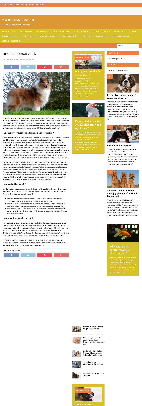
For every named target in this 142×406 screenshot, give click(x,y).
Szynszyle (85, 36)
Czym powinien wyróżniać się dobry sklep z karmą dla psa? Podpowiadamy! (87, 335)
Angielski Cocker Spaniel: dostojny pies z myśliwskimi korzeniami (122, 193)
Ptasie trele (28, 36)
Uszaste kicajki (9, 32)
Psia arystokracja (10, 36)
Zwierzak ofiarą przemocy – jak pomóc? (93, 205)
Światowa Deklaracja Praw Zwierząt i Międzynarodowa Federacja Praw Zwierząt (93, 184)
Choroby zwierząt (12, 59)
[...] (88, 96)
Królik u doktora (81, 32)
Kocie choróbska (61, 32)
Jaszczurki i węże (69, 36)
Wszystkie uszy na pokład (125, 32)
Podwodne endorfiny (47, 36)
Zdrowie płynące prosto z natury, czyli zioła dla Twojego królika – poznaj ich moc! (93, 172)
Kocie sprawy (26, 32)
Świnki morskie (101, 36)
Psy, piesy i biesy (42, 32)
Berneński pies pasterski (120, 145)
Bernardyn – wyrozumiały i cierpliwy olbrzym (121, 96)
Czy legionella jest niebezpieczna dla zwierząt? (93, 194)
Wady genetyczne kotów (88, 71)
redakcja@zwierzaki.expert (117, 70)
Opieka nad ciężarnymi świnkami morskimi (84, 300)
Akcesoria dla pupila (121, 36)
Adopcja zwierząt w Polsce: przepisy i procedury (93, 159)
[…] (108, 119)
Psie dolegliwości (102, 32)
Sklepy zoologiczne (11, 41)
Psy (33, 59)
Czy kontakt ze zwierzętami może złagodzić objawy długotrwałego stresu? (86, 371)
